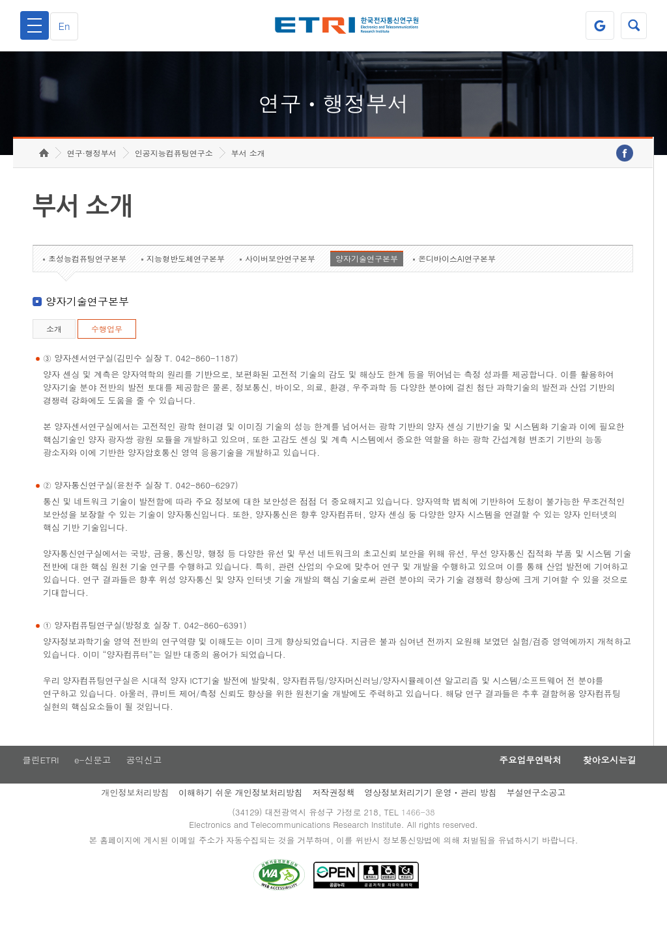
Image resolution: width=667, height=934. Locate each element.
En (68, 26)
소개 (54, 348)
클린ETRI (39, 780)
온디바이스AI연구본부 (457, 278)
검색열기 (632, 25)
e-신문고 (93, 780)
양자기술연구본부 (366, 278)
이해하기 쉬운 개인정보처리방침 (240, 814)
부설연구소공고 (536, 814)
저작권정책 (333, 814)
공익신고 (146, 780)
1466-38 (420, 834)
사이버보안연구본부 (280, 278)
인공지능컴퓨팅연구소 (174, 172)
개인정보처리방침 (135, 814)
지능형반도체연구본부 (186, 278)
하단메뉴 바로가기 (0, 0)
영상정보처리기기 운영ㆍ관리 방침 (430, 814)
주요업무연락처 (520, 780)
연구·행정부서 (92, 172)
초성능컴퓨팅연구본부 (87, 278)
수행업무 (106, 348)
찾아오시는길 (605, 780)
